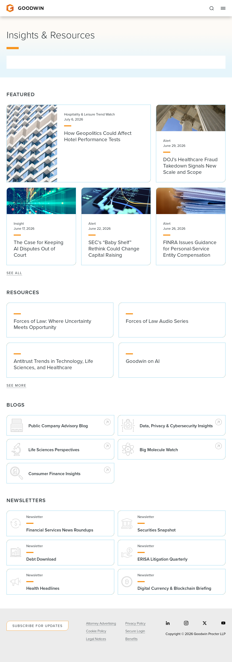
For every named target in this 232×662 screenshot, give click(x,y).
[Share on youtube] (223, 623)
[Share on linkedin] (168, 623)
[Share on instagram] (186, 623)
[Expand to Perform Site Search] (211, 8)
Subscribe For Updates (37, 625)
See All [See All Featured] (14, 272)
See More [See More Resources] (16, 385)
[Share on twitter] (204, 623)
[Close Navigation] (223, 8)
